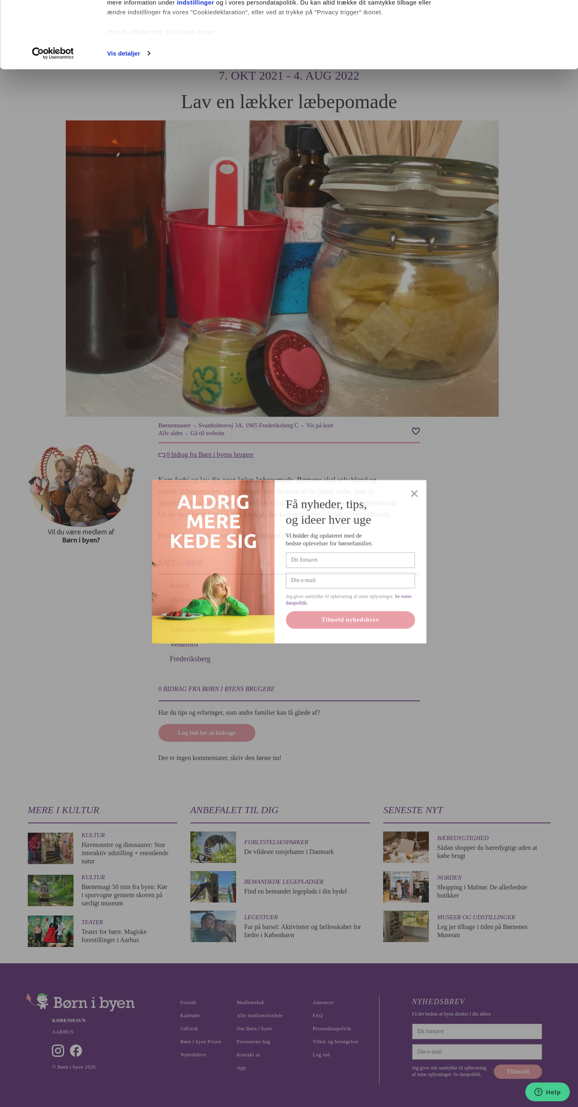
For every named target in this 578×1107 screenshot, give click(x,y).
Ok (510, 21)
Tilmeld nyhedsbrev (350, 640)
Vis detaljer (123, 119)
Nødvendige (510, 48)
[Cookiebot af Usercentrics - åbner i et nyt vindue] (53, 120)
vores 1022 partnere (154, 29)
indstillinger (195, 68)
